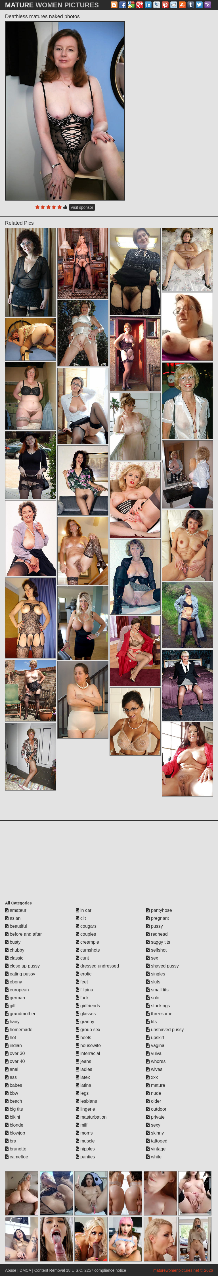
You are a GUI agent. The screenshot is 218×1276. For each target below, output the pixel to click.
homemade (19, 1029)
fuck (82, 997)
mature (155, 1085)
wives (154, 1069)
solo (152, 997)
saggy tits (158, 942)
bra (10, 1141)
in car (84, 910)
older (153, 1101)
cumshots (88, 950)
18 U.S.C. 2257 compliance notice (96, 1270)
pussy (154, 926)
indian (13, 1045)
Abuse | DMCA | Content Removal (35, 1270)
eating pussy (20, 973)
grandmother (20, 1013)
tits (151, 1021)
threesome (159, 1013)
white (154, 1156)
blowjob (15, 1133)
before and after (23, 934)
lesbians (86, 1101)
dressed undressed (97, 966)
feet (82, 981)
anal (11, 1069)
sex (152, 958)
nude (153, 1093)
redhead (156, 934)
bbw (11, 1093)
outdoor (156, 1109)
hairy (12, 1021)
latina (83, 1085)
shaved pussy (162, 966)
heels (83, 1037)
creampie (87, 942)
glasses (86, 1013)
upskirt (155, 1037)
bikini (12, 1117)
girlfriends (88, 1005)
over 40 (15, 1061)
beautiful (16, 926)
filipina (84, 989)
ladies (84, 1069)
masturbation (91, 1117)
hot (10, 1037)
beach (13, 1101)
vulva (154, 1053)
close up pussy (22, 966)
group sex (88, 1029)
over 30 (15, 1053)
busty (13, 942)
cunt (82, 958)
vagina (155, 1045)
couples (86, 934)
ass (11, 1077)
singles (155, 973)
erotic (84, 973)
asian (13, 918)
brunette (15, 1148)
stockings (158, 1005)
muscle (85, 1141)
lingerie (85, 1109)
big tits (14, 1109)
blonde (14, 1125)
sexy (153, 1125)
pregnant (157, 918)
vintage (155, 1148)
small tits (157, 989)
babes (13, 1085)
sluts (153, 981)
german (15, 997)
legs (82, 1093)
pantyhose (159, 910)
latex (83, 1077)
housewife (88, 1045)
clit (81, 918)
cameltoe (16, 1156)
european (17, 989)
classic (14, 958)
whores (155, 1061)
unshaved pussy (165, 1029)
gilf (10, 1005)
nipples (85, 1148)
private (155, 1117)
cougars (86, 926)
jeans (83, 1061)
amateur (15, 910)
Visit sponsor (82, 207)
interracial (88, 1053)
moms (84, 1133)
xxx (152, 1077)
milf (81, 1125)
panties (85, 1156)
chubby (14, 950)
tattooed (156, 1141)
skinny (155, 1133)
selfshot (156, 950)
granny (85, 1021)
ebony (13, 981)
